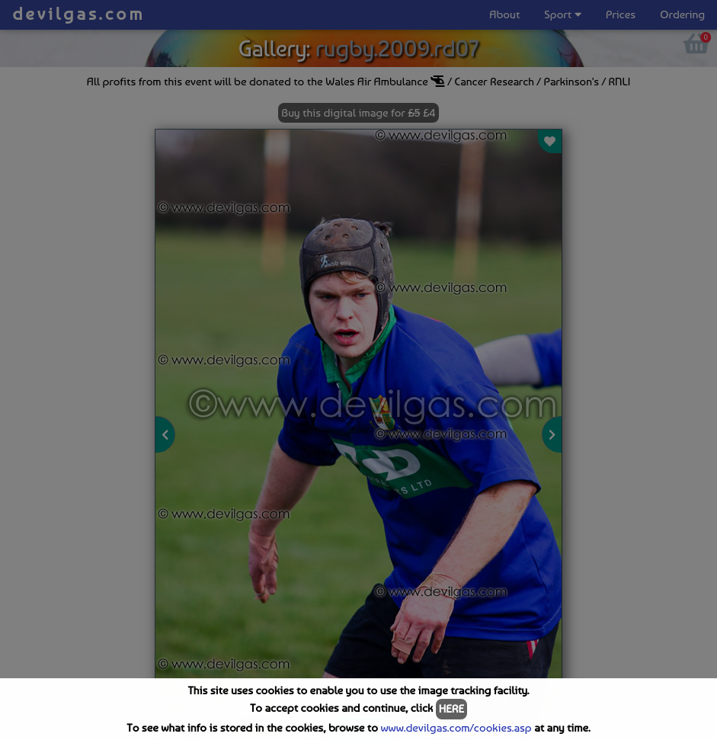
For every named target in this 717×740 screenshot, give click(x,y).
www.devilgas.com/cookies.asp (455, 728)
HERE (451, 709)
